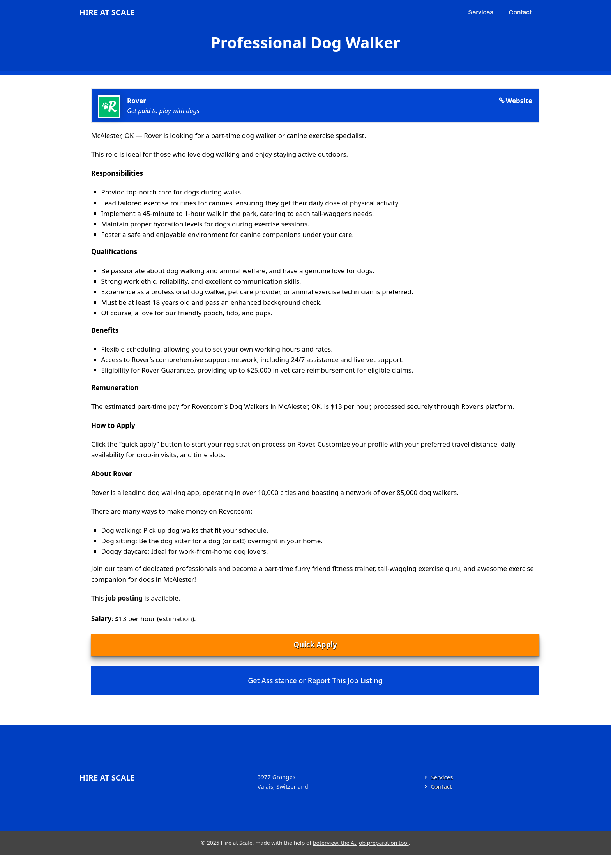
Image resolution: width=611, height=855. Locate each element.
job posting (124, 598)
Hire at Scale (107, 12)
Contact (520, 12)
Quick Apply (315, 644)
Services (480, 12)
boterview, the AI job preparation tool (361, 842)
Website (519, 100)
